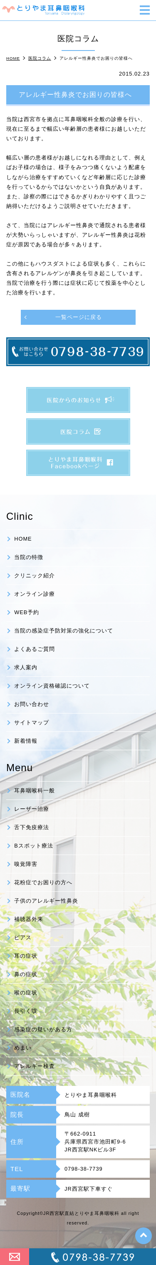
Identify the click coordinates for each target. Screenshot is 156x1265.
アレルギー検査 (34, 1066)
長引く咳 (25, 1011)
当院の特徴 (28, 557)
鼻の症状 (25, 974)
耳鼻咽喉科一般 (34, 790)
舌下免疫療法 (31, 827)
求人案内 (25, 667)
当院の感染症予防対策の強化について (63, 630)
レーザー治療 (31, 809)
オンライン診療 (34, 594)
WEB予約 (26, 612)
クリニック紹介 (34, 575)
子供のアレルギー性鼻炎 (46, 901)
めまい (23, 1048)
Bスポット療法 (33, 845)
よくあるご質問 (34, 649)
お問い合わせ (31, 704)
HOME (23, 539)
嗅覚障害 (25, 864)
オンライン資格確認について (52, 686)
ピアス (23, 937)
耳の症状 (25, 956)
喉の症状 (25, 992)
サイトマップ (31, 722)
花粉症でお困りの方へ (43, 882)
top (143, 1235)
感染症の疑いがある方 (43, 1029)
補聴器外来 (28, 919)
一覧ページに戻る (78, 317)
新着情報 (25, 741)
